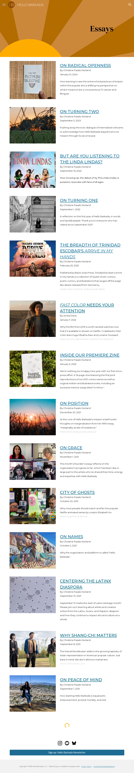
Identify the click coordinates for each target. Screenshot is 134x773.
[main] (72, 28)
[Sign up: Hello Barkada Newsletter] (67, 752)
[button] (4, 4)
